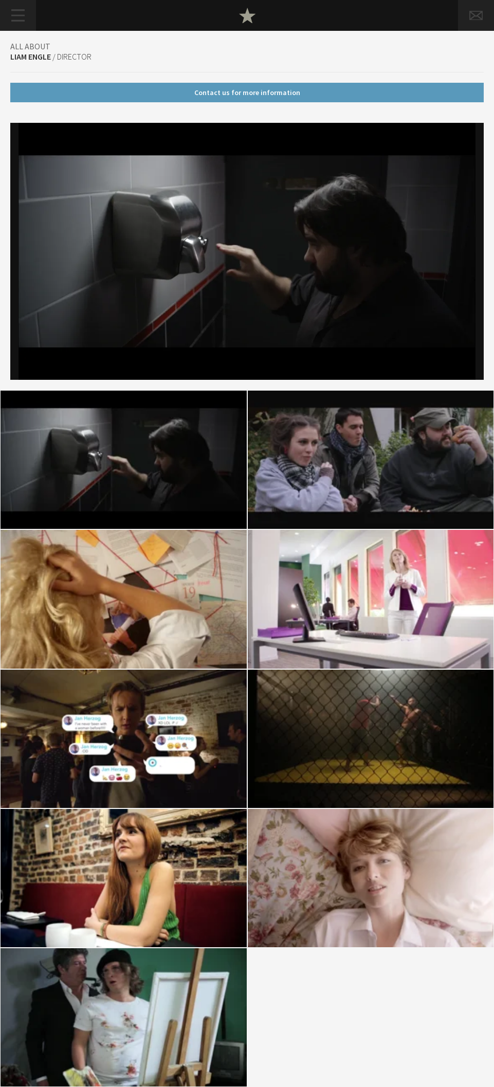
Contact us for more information (247, 92)
